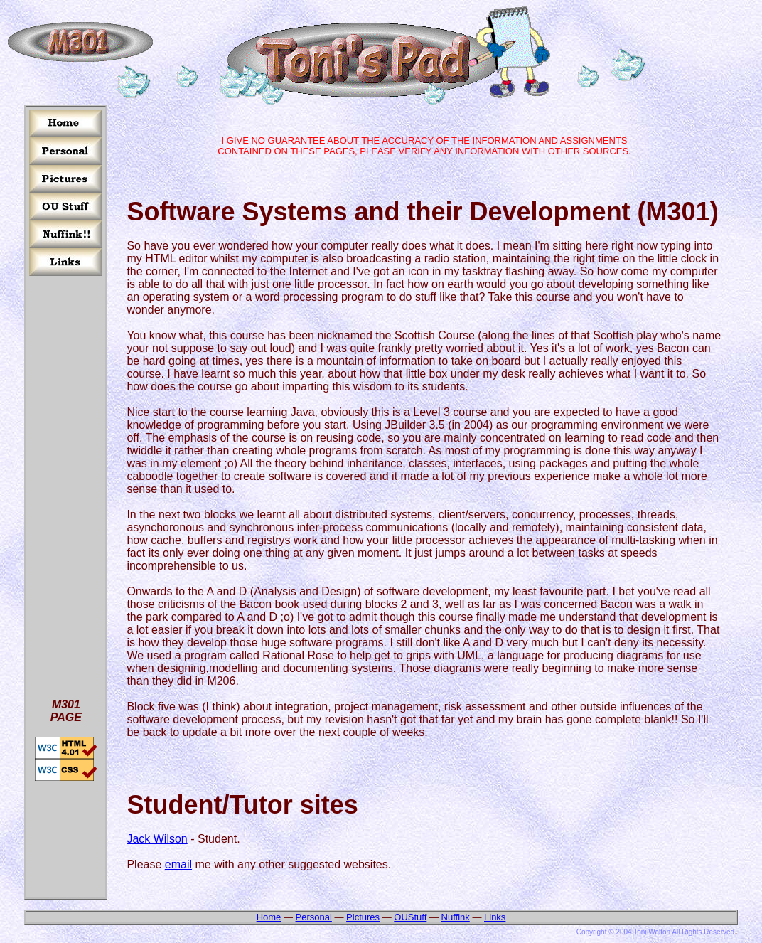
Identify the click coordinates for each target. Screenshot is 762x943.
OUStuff (410, 917)
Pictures (363, 917)
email (178, 864)
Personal (314, 917)
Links (494, 917)
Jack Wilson (157, 839)
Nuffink (455, 917)
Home (269, 917)
